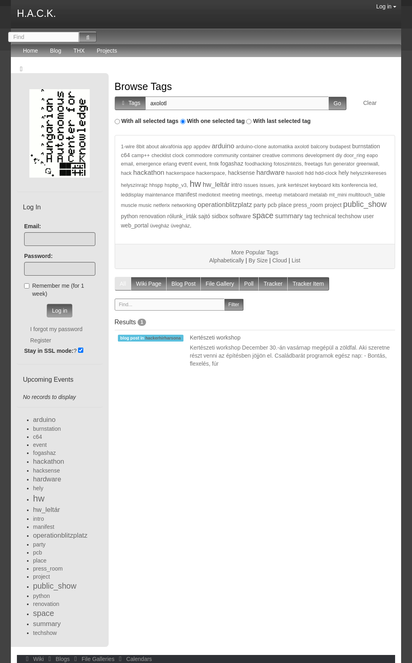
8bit (140, 146)
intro (236, 185)
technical (325, 216)
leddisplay (132, 195)
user (368, 216)
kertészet (298, 185)
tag (308, 216)
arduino (223, 146)
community (226, 155)
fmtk (214, 164)
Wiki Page (148, 283)
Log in (386, 6)
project (333, 205)
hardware (270, 172)
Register (40, 340)
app (187, 146)
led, (373, 185)
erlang (170, 164)
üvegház (159, 226)
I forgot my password (56, 329)
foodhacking (258, 164)
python (129, 216)
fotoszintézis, (288, 164)
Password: (38, 256)
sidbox (220, 216)
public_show (365, 204)
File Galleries (93, 659)
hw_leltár (216, 184)
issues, (267, 185)
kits (336, 185)
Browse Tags (143, 86)
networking (183, 205)
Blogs (58, 659)
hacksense (241, 173)
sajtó (204, 216)
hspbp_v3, (176, 185)
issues (251, 185)
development (319, 155)
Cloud (279, 260)
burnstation (366, 146)
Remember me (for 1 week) (54, 289)
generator (344, 164)
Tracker (273, 283)
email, (128, 164)
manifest (186, 194)
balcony (319, 146)
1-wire (128, 146)
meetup (273, 195)
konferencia (355, 185)
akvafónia (171, 146)
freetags (314, 164)
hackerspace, (211, 173)
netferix (161, 205)
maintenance (159, 195)
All (123, 283)
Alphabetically (226, 260)
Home (30, 50)
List (296, 260)
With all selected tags (149, 121)
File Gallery (220, 283)
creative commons (282, 155)
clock (178, 155)
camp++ (141, 155)
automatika (280, 146)
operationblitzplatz (225, 205)
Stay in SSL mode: (49, 351)
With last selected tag (282, 121)
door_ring (354, 155)
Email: (32, 226)
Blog (55, 50)
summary (289, 216)
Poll (248, 283)
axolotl (302, 146)
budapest (340, 146)
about (152, 146)
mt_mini (338, 195)
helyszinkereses (368, 173)
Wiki (34, 659)
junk (281, 185)
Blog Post (183, 283)
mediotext (209, 195)
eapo (372, 155)
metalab (318, 195)
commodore (198, 155)
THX (78, 50)
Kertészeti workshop (215, 337)
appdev (202, 146)
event (185, 163)
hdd (309, 173)
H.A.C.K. (36, 13)
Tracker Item (308, 283)
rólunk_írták (182, 216)
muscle (129, 205)
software (240, 216)
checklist (161, 155)
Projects (107, 50)
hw (195, 184)
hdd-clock (326, 173)
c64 (125, 155)
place (285, 205)
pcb (272, 205)
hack (126, 173)
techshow (349, 216)
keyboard (320, 185)
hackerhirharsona (163, 338)
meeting (231, 195)
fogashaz (231, 163)
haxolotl (294, 173)
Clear (370, 103)
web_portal (135, 225)
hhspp (156, 185)
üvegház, (181, 226)
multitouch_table (366, 195)
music (145, 205)
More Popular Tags (254, 252)
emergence (148, 164)
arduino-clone (251, 146)
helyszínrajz (134, 185)
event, (201, 164)
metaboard (296, 195)
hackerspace (180, 173)
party (259, 205)
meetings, (252, 195)
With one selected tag (216, 121)
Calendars (134, 659)
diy (339, 155)
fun (328, 164)
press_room (308, 205)
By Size (258, 260)
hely (343, 173)
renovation (152, 216)
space (262, 215)
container (250, 155)
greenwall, (367, 164)
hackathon (148, 172)
